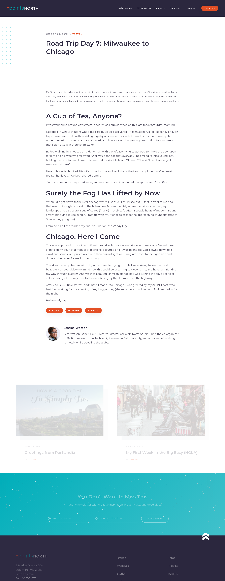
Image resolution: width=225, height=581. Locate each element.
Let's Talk (210, 8)
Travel (77, 34)
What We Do (144, 8)
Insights (191, 8)
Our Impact (176, 8)
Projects (160, 8)
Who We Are (125, 8)
